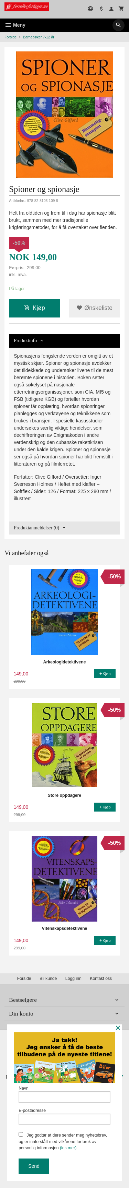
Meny (14, 25)
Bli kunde (48, 978)
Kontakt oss (101, 978)
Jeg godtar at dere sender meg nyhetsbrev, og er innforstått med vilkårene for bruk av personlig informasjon (63, 1141)
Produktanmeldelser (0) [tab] (36, 527)
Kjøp (34, 307)
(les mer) (68, 1147)
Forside (10, 37)
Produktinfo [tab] (25, 340)
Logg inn (73, 978)
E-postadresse (64, 1116)
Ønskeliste (94, 307)
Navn (64, 1094)
